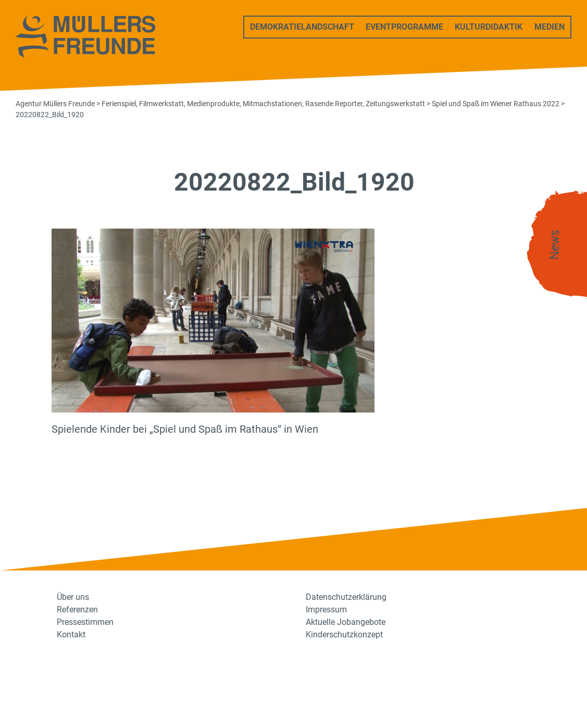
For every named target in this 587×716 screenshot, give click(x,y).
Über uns (73, 597)
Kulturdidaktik (488, 27)
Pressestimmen (85, 622)
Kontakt (71, 634)
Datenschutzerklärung (346, 597)
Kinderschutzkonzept (344, 634)
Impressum (326, 609)
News (555, 245)
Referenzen (77, 609)
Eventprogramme (404, 27)
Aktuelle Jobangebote (345, 622)
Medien (549, 27)
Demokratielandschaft (302, 27)
